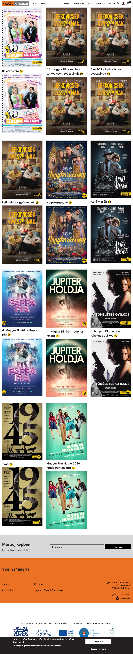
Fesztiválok (79, 3)
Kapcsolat (7, 590)
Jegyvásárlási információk (48, 590)
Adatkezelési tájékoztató (98, 623)
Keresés (119, 3)
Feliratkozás (117, 547)
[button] (124, 3)
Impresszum (8, 584)
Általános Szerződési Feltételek (53, 623)
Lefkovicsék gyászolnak (18, 202)
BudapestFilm (77, 623)
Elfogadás (98, 641)
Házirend (39, 584)
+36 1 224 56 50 (123, 585)
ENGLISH (111, 3)
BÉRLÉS (91, 3)
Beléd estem (10, 71)
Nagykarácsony (57, 202)
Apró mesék (99, 201)
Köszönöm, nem (98, 649)
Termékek (100, 3)
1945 (5, 464)
